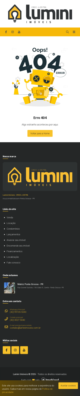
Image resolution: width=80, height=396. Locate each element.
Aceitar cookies (68, 385)
